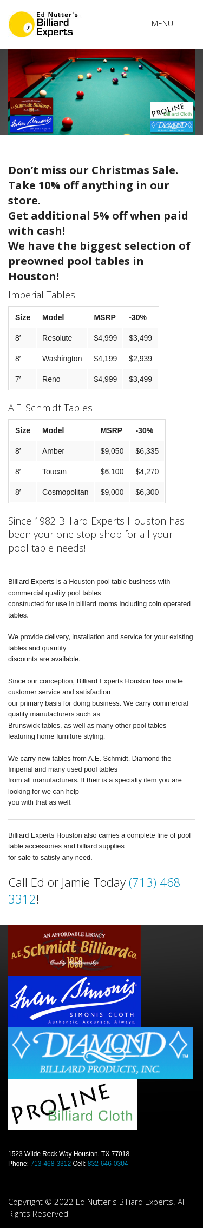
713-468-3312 (50, 1163)
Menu (162, 23)
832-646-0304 (108, 1163)
